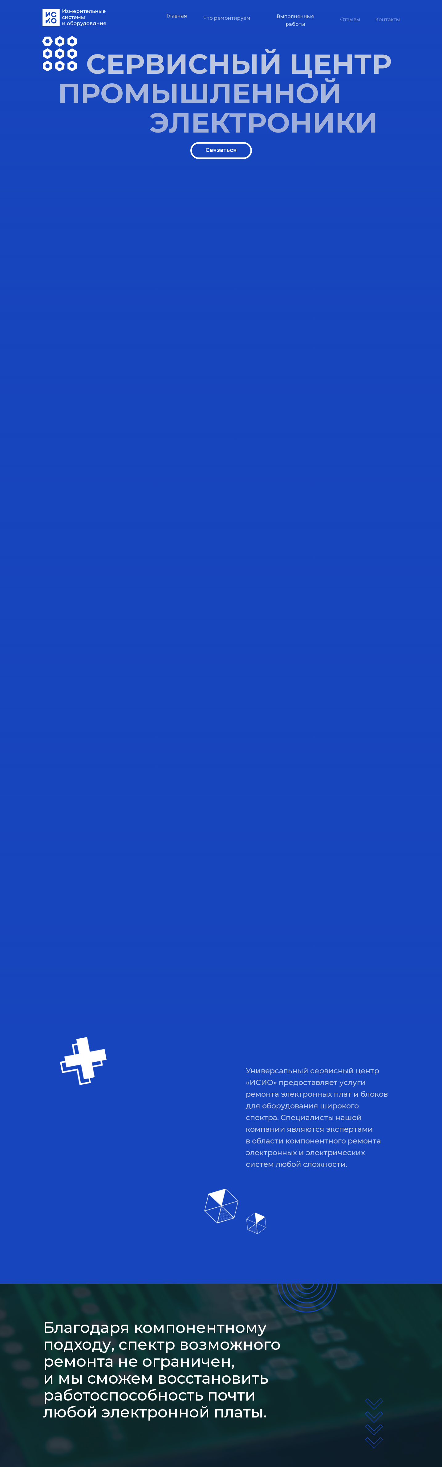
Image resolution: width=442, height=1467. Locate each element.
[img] (74, 17)
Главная (176, 19)
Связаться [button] (221, 150)
